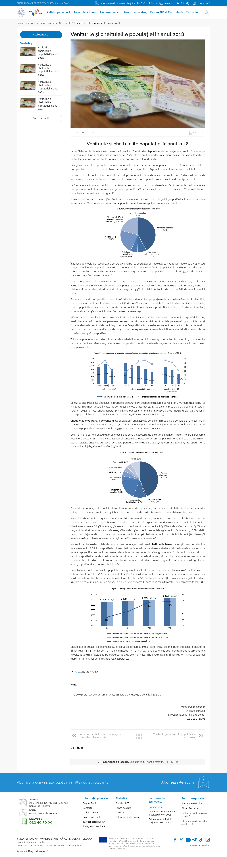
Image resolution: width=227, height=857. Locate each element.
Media (180, 12)
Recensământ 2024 (85, 12)
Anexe (78, 671)
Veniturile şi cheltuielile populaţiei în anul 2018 (96, 23)
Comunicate (65, 23)
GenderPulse (155, 807)
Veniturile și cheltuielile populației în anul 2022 (48, 104)
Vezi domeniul (41, 34)
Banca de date (123, 808)
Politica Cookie (45, 845)
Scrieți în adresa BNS (94, 826)
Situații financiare (190, 808)
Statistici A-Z (122, 803)
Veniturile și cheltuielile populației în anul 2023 (48, 86)
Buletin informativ (92, 817)
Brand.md (205, 845)
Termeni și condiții (26, 845)
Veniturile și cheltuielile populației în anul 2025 (48, 52)
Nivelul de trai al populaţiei (43, 23)
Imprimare (197, 132)
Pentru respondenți (136, 12)
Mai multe (192, 12)
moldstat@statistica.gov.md (43, 813)
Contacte (87, 808)
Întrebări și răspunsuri (94, 821)
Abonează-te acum (177, 782)
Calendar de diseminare (128, 817)
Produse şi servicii (111, 12)
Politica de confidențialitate (68, 845)
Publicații (120, 812)
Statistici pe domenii (58, 12)
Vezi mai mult (41, 118)
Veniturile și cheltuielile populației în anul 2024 (48, 69)
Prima (20, 23)
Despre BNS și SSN (162, 12)
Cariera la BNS (90, 812)
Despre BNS (89, 803)
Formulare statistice (191, 803)
